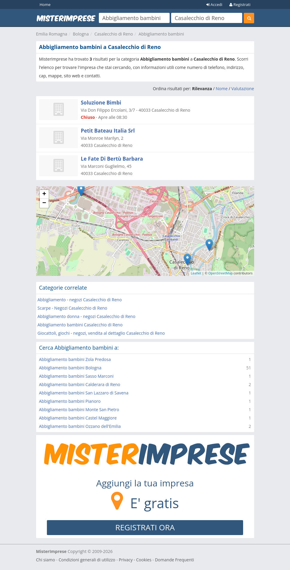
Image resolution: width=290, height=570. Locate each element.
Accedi (214, 4)
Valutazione (242, 88)
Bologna (81, 34)
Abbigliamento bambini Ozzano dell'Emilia (80, 426)
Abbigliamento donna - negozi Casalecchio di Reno (87, 316)
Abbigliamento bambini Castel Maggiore (78, 418)
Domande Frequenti (174, 560)
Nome (222, 88)
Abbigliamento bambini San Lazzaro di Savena (83, 393)
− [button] (44, 203)
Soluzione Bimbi (101, 102)
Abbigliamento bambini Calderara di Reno (79, 384)
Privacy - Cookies (135, 560)
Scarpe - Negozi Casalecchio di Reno (73, 308)
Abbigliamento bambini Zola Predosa (75, 359)
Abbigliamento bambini (161, 34)
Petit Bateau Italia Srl (108, 130)
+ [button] (44, 194)
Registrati (239, 4)
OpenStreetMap (220, 273)
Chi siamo (45, 560)
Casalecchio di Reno (113, 34)
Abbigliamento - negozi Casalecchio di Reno (80, 299)
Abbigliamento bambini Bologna (70, 368)
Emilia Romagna (51, 34)
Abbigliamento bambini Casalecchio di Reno (80, 325)
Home (45, 4)
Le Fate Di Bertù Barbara (112, 158)
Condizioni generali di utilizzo (87, 560)
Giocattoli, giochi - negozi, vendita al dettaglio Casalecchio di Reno (101, 333)
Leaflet (196, 273)
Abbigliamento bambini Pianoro (70, 401)
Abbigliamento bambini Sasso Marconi (76, 376)
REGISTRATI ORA (145, 527)
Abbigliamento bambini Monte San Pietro (79, 409)
